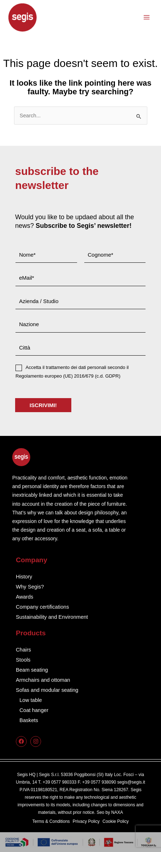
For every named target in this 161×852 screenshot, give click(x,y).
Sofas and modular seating (47, 690)
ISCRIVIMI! (43, 405)
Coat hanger (33, 710)
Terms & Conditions (51, 821)
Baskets (28, 720)
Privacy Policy (86, 821)
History (24, 577)
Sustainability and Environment (52, 617)
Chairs (23, 650)
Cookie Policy (116, 821)
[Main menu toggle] (146, 17)
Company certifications (42, 607)
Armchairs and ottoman (43, 680)
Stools (23, 660)
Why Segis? (30, 587)
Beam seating (32, 670)
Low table (30, 700)
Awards (24, 597)
